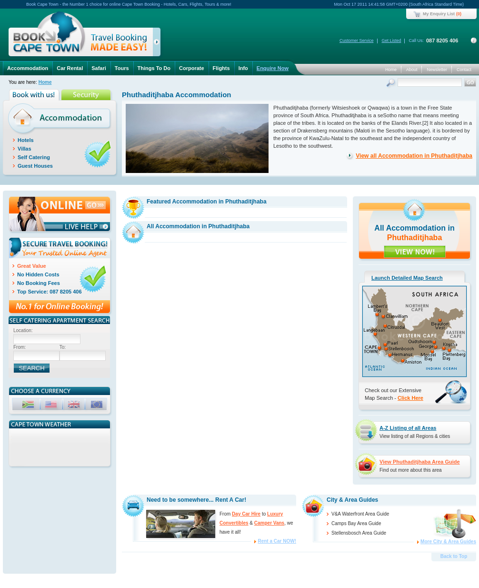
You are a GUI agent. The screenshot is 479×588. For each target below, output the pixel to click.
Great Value (31, 266)
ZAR (29, 405)
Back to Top (453, 556)
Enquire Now (273, 68)
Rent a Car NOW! (277, 541)
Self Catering (34, 157)
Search (391, 83)
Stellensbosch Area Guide (358, 533)
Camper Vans (269, 523)
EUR (97, 405)
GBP (74, 405)
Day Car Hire (246, 514)
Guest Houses (35, 166)
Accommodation (27, 68)
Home (391, 69)
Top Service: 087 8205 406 (49, 291)
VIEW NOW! (415, 251)
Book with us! (35, 95)
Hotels (26, 140)
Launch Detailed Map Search (407, 278)
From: (19, 347)
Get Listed (391, 40)
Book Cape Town (80, 35)
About (412, 69)
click (158, 44)
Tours (122, 68)
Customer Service (356, 40)
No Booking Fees (38, 283)
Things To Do (154, 68)
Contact (464, 69)
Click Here (410, 398)
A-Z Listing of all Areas (407, 428)
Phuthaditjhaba (414, 237)
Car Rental (70, 68)
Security (87, 95)
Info (243, 68)
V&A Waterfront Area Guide (360, 514)
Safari (98, 68)
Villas (24, 149)
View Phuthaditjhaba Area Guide (419, 462)
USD (52, 405)
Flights (221, 68)
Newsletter (437, 69)
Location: (23, 330)
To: (63, 347)
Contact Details (474, 40)
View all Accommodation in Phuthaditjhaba (414, 155)
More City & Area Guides (448, 541)
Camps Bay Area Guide (356, 523)
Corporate (191, 68)
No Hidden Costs (38, 274)
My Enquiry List (439, 13)
